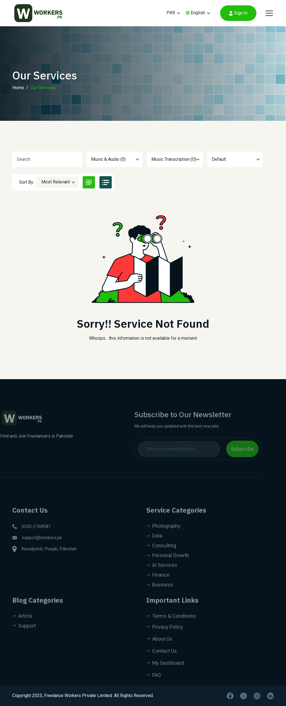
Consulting (161, 554)
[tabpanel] (143, 275)
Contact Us (161, 659)
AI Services (161, 573)
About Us (159, 647)
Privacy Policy (164, 635)
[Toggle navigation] (268, 13)
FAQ (153, 683)
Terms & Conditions (171, 624)
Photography (163, 534)
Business (159, 593)
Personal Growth (167, 563)
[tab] (89, 182)
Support (24, 634)
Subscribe (234, 449)
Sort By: (26, 182)
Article (22, 624)
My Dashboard (165, 671)
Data (154, 544)
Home (18, 92)
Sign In (238, 13)
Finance (158, 583)
